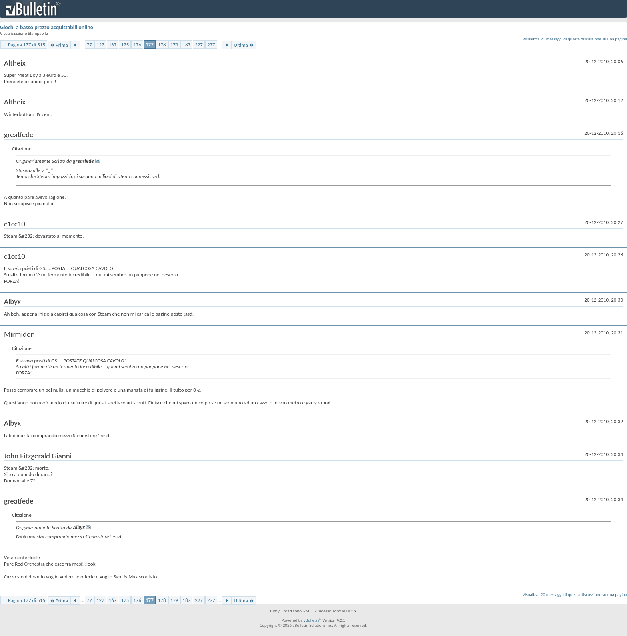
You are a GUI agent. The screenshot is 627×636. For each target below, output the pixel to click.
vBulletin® (312, 620)
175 (125, 45)
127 (100, 45)
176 (137, 45)
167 (113, 45)
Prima (59, 45)
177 (150, 45)
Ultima (244, 45)
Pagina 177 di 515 (26, 45)
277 (211, 45)
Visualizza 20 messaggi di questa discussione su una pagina (575, 39)
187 (186, 45)
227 (199, 45)
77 (89, 45)
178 (162, 45)
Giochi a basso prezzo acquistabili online (46, 27)
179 (174, 45)
